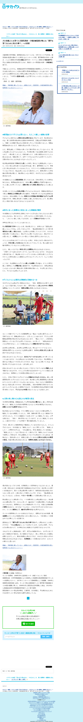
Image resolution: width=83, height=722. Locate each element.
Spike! (41, 705)
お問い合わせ (41, 712)
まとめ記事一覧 (59, 61)
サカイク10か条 (41, 714)
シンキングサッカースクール (41, 707)
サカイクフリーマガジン (41, 704)
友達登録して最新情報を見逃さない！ (41, 697)
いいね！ (41, 695)
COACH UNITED (41, 701)
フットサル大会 (41, 708)
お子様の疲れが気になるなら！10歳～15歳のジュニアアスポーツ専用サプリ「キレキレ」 (71, 87)
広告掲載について (41, 717)
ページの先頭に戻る (41, 720)
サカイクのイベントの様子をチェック (41, 698)
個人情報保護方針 (41, 715)
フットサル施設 (41, 710)
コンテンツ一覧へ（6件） (18, 679)
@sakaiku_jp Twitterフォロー (41, 694)
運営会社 (41, 718)
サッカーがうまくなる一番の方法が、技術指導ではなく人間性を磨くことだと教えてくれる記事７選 (68, 46)
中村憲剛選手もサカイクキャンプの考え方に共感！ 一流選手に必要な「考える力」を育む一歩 (68, 37)
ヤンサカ (41, 711)
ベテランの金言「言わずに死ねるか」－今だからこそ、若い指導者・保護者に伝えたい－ (31, 26)
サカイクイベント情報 (41, 702)
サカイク (5, 26)
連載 (9, 26)
